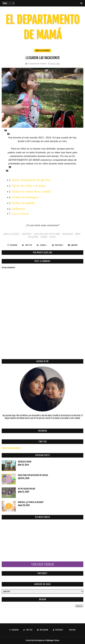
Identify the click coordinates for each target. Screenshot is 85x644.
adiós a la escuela (43, 50)
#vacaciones (33, 237)
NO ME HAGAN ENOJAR (26, 488)
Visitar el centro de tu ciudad (30, 191)
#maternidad (67, 234)
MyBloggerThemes (53, 640)
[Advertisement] (43, 334)
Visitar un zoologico (25, 197)
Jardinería (18, 208)
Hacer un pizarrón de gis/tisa (30, 180)
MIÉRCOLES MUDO (24, 462)
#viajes (52, 237)
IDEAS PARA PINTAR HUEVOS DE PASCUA (33, 475)
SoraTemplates (39, 640)
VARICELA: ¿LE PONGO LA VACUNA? (30, 502)
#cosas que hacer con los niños (46, 234)
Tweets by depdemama (11, 448)
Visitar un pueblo (23, 203)
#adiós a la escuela (11, 234)
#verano (43, 237)
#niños (77, 234)
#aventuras (26, 234)
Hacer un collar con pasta (28, 185)
